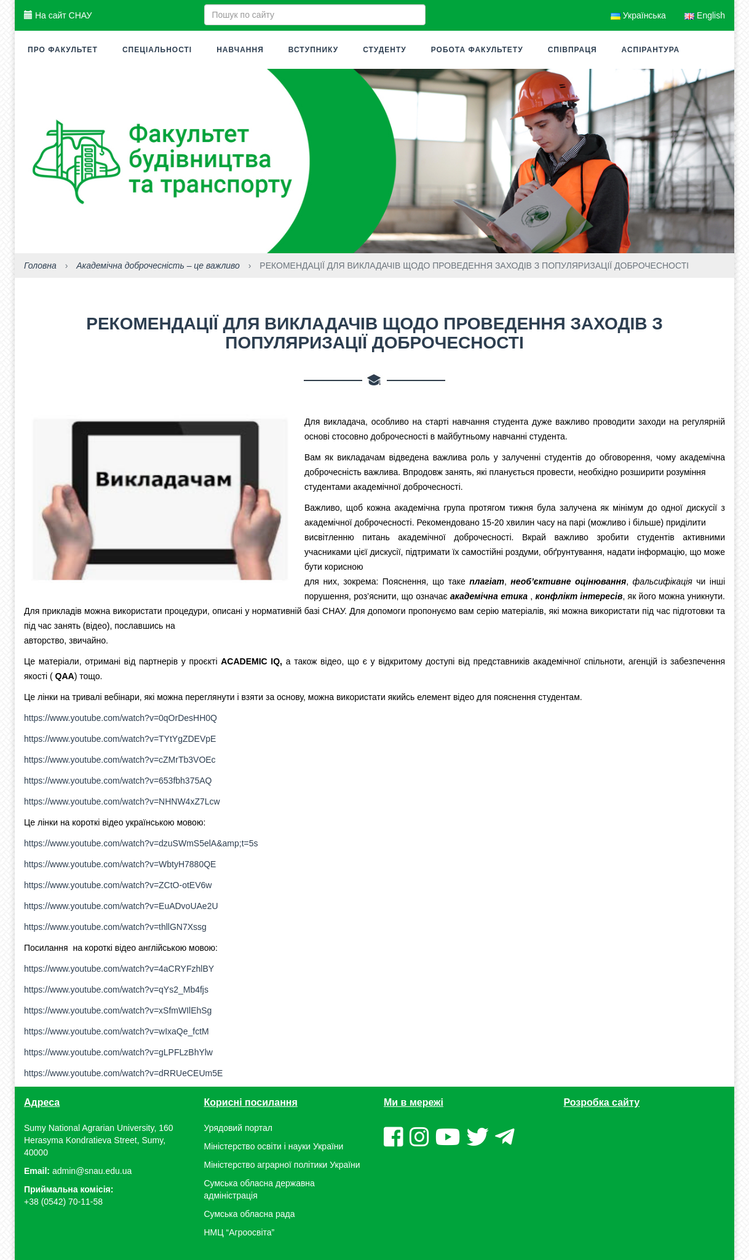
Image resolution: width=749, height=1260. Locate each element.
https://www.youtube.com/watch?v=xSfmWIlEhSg (118, 1010)
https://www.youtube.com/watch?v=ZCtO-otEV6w (118, 885)
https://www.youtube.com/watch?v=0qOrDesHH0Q (120, 718)
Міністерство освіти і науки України (274, 1146)
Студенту (384, 49)
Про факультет (63, 49)
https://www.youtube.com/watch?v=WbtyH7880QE (120, 864)
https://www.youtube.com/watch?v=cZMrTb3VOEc (120, 760)
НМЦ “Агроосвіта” (239, 1232)
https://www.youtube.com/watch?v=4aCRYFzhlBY (119, 969)
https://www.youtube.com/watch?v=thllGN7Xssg (115, 927)
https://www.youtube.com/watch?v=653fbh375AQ (118, 781)
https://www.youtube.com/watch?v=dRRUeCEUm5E (123, 1073)
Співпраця (572, 49)
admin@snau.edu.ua (92, 1171)
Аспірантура (651, 49)
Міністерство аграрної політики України (282, 1165)
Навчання (240, 49)
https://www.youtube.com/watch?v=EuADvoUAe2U (121, 906)
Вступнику (313, 49)
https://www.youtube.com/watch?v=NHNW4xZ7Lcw (122, 801)
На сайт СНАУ (58, 15)
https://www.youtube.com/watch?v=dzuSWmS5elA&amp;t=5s (141, 843)
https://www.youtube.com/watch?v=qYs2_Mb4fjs (116, 989)
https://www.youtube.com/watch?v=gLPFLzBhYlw (118, 1052)
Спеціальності (157, 49)
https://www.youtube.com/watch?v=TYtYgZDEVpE (120, 739)
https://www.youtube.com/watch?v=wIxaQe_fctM (116, 1031)
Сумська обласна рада (249, 1214)
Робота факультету (477, 49)
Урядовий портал (238, 1128)
